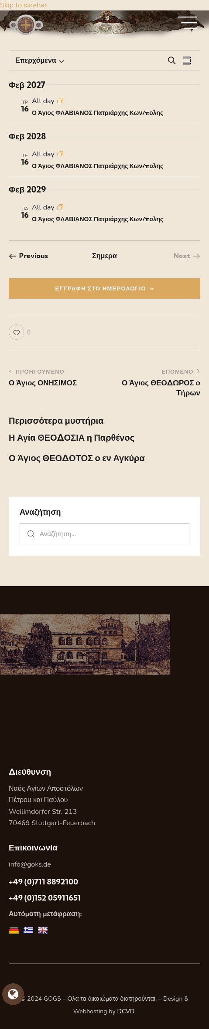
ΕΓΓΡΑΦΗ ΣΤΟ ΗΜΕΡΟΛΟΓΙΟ (101, 288)
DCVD (126, 1011)
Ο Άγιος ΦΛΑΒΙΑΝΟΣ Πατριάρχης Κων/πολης (97, 113)
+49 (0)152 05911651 (45, 898)
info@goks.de (30, 864)
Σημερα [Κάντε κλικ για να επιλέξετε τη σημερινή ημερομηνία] (104, 255)
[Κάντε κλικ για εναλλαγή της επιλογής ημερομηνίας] (35, 60)
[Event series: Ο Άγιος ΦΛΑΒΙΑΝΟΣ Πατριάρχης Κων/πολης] (60, 101)
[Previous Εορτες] (28, 255)
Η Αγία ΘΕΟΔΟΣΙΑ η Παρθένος (71, 437)
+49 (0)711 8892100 (43, 882)
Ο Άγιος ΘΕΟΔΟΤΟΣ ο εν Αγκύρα (77, 458)
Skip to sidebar (23, 5)
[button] (20, 332)
